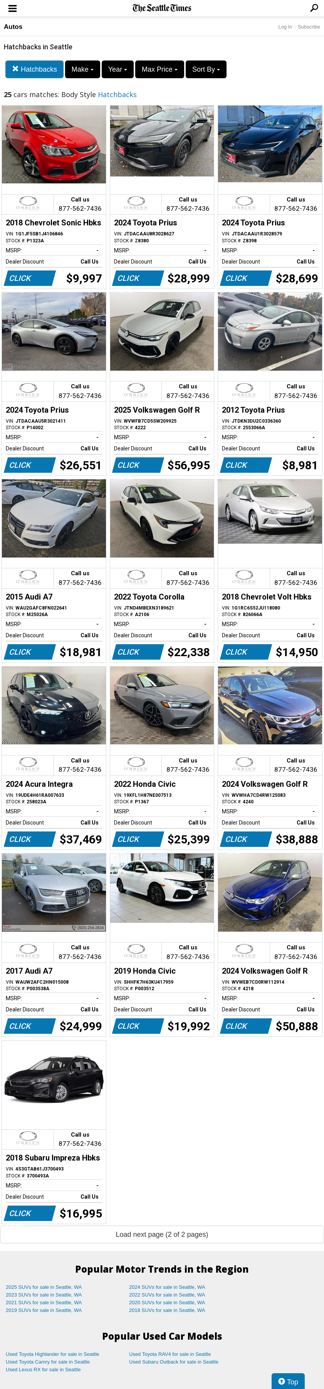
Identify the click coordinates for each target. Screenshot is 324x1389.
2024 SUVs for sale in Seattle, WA (167, 1287)
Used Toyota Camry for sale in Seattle (48, 1362)
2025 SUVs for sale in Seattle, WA (44, 1287)
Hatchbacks (34, 69)
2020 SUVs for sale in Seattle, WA (167, 1302)
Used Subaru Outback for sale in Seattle (173, 1362)
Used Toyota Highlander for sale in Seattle (52, 1354)
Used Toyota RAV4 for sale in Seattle (170, 1354)
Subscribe (309, 27)
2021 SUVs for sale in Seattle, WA (44, 1302)
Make (83, 69)
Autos (13, 26)
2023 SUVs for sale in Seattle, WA (44, 1295)
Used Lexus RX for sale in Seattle (43, 1369)
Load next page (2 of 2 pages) (162, 1234)
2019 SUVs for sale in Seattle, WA (44, 1310)
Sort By (206, 69)
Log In (285, 27)
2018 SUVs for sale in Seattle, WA (167, 1310)
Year (117, 69)
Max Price (160, 69)
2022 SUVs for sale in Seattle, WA (167, 1295)
